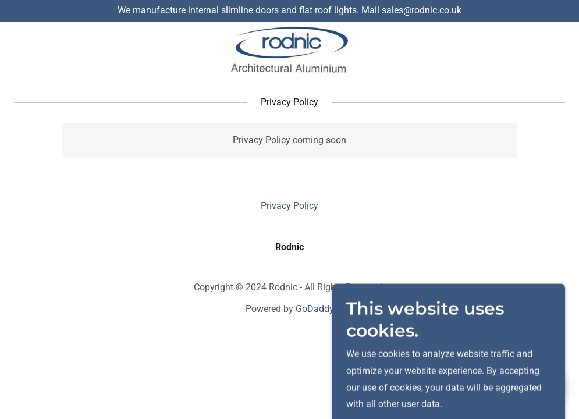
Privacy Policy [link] (289, 205)
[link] (289, 49)
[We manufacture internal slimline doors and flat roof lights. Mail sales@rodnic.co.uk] (289, 10)
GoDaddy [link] (315, 308)
